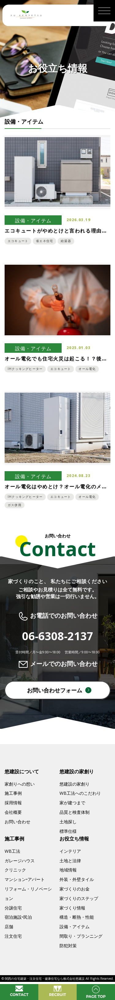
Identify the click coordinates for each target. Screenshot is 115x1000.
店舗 (9, 926)
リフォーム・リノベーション (28, 893)
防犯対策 (68, 945)
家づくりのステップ (78, 898)
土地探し (68, 822)
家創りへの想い (20, 784)
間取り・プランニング (80, 936)
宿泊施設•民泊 (18, 917)
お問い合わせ (17, 822)
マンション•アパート (25, 879)
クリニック (15, 870)
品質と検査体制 (74, 812)
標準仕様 (68, 831)
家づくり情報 (72, 908)
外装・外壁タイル (76, 879)
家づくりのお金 (74, 889)
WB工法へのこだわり (80, 793)
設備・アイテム (74, 926)
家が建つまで (72, 803)
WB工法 (12, 851)
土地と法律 (70, 860)
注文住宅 (13, 936)
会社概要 (13, 812)
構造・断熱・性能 (76, 917)
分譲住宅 (13, 908)
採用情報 (13, 803)
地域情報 (68, 870)
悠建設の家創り (74, 784)
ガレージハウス (20, 860)
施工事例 (13, 793)
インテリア (70, 851)
